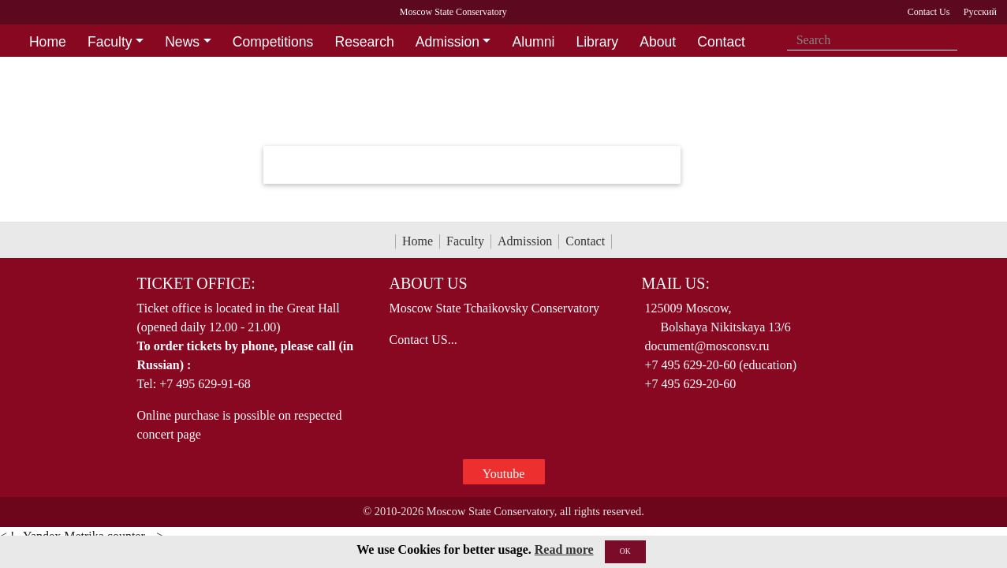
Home (417, 241)
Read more (564, 549)
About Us (428, 283)
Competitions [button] (273, 42)
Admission (525, 241)
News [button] (182, 42)
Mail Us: (675, 283)
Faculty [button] (110, 42)
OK (625, 551)
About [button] (658, 42)
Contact (585, 241)
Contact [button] (721, 42)
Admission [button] (447, 42)
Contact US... (423, 339)
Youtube (504, 473)
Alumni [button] (534, 42)
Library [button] (597, 42)
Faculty (465, 241)
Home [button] (47, 42)
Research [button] (363, 42)
